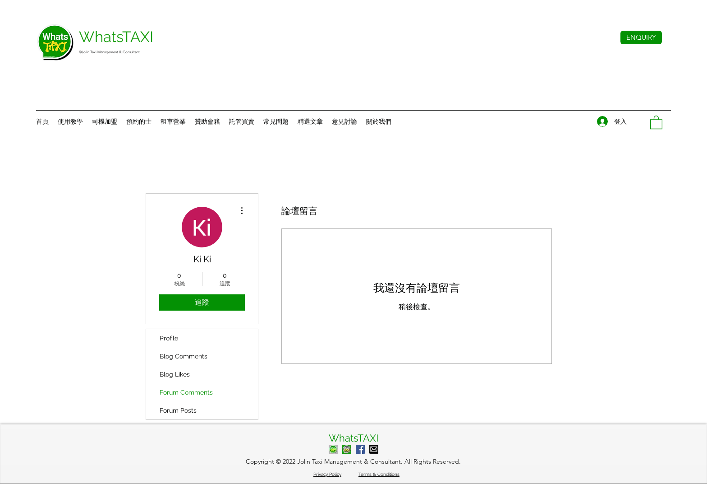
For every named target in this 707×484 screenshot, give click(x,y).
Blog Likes (175, 374)
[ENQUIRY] (641, 37)
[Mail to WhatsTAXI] (373, 449)
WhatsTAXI (353, 438)
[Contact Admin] (346, 449)
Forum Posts (178, 410)
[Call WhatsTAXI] (333, 449)
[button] (379, 121)
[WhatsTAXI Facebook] (360, 449)
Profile (169, 338)
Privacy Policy (327, 474)
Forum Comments (186, 392)
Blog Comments (183, 356)
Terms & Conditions (378, 474)
